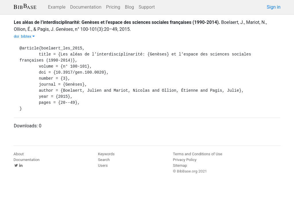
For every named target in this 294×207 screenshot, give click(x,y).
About (18, 154)
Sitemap (180, 165)
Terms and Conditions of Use (197, 154)
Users (103, 165)
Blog (129, 7)
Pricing (113, 7)
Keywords (106, 154)
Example (56, 7)
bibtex (28, 36)
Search (104, 160)
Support (147, 7)
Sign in (274, 7)
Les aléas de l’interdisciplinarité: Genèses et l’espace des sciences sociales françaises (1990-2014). (117, 22)
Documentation (85, 7)
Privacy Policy (184, 160)
